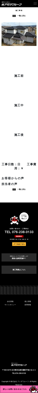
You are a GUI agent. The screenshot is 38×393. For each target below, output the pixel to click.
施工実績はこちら (19, 270)
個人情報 (28, 301)
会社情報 (10, 301)
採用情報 (28, 305)
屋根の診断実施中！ (19, 257)
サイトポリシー (10, 305)
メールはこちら (19, 244)
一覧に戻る (19, 16)
